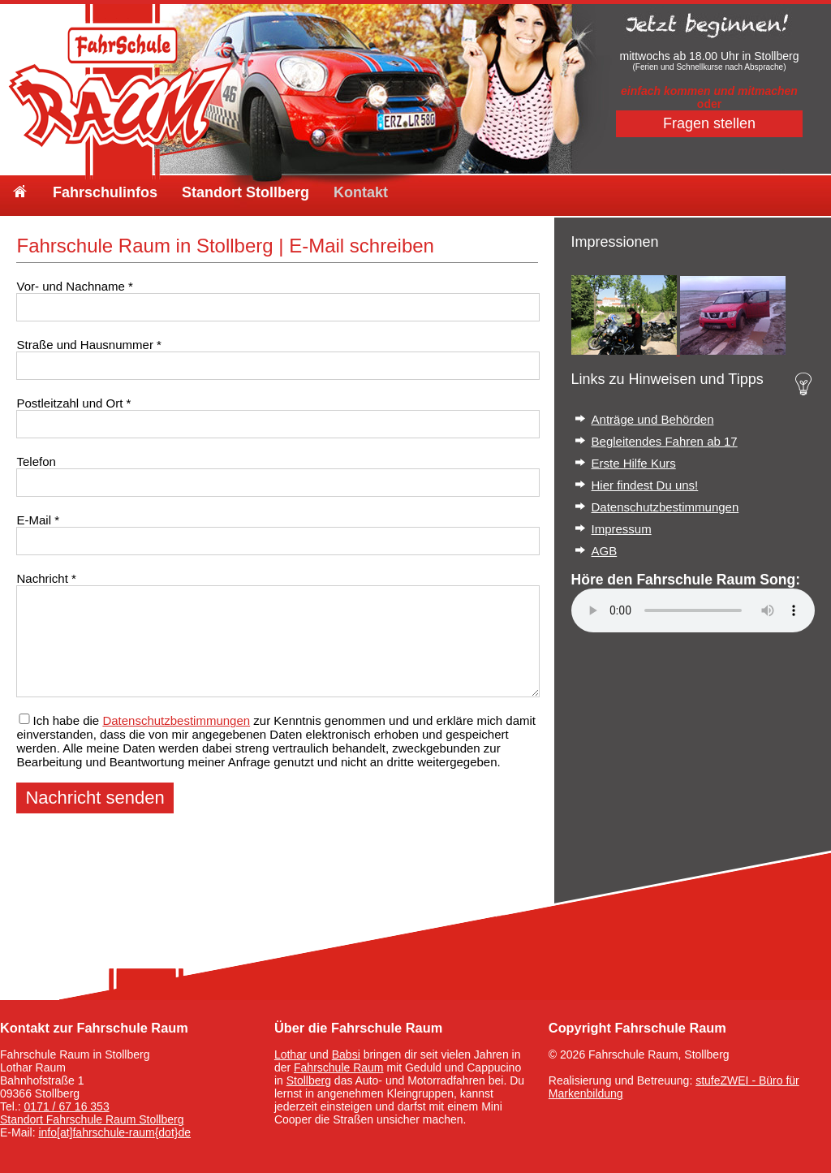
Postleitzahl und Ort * (73, 403)
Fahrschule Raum (339, 1067)
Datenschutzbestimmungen (176, 720)
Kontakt (361, 192)
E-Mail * (37, 520)
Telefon (35, 461)
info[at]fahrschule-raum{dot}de (114, 1132)
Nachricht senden (94, 797)
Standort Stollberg (245, 192)
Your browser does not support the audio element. (693, 610)
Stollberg (308, 1080)
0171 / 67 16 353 (67, 1106)
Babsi (346, 1054)
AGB (605, 551)
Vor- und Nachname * (74, 286)
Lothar (290, 1054)
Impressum (622, 529)
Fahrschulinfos (105, 192)
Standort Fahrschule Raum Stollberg (91, 1119)
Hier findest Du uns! (645, 485)
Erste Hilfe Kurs (634, 463)
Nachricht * (45, 578)
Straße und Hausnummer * (88, 344)
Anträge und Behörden (653, 419)
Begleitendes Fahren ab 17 (665, 441)
